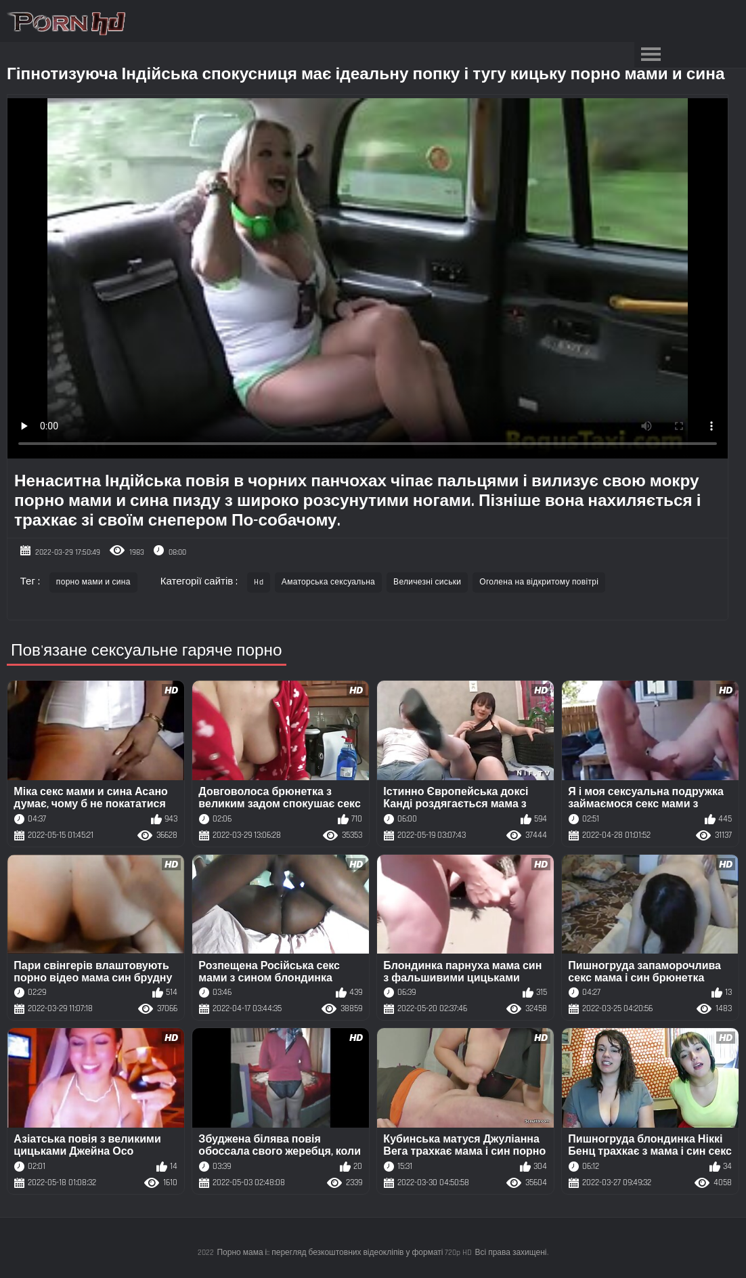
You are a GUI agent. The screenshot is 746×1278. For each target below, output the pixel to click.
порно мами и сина (93, 582)
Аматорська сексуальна (328, 582)
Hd (258, 582)
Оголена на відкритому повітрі (538, 582)
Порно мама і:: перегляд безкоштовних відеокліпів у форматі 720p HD (344, 1253)
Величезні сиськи (427, 582)
